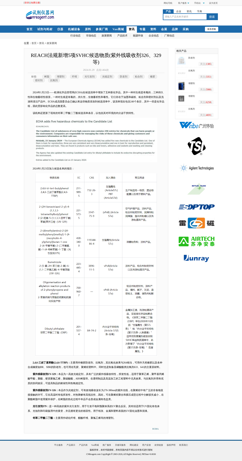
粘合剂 (139, 76)
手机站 (197, 3)
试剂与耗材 (45, 29)
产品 (168, 11)
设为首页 (213, 3)
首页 (29, 29)
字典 (199, 11)
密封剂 (39, 80)
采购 (186, 29)
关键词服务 (120, 445)
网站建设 (134, 445)
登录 (27, 2)
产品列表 (83, 445)
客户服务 (182, 3)
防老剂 (123, 76)
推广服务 (107, 445)
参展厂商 (102, 29)
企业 (178, 11)
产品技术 (122, 35)
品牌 (175, 29)
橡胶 (152, 76)
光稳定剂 (107, 76)
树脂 (46, 76)
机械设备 (74, 29)
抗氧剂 (54, 80)
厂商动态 (169, 35)
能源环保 (138, 35)
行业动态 (75, 35)
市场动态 (91, 35)
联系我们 (183, 445)
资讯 (189, 11)
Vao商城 (118, 29)
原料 (88, 29)
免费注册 (35, 2)
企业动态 (154, 35)
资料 (153, 29)
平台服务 (58, 445)
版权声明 (171, 445)
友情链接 (158, 445)
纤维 (74, 76)
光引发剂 (90, 76)
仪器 (60, 29)
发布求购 (211, 29)
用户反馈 (146, 445)
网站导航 (168, 3)
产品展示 (71, 445)
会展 (164, 29)
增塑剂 (60, 76)
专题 (142, 29)
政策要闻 (107, 35)
